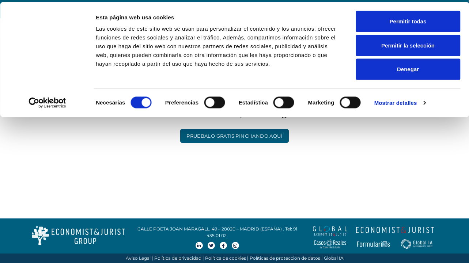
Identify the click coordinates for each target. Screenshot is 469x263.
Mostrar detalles (395, 101)
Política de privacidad (177, 258)
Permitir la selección (408, 43)
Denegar (408, 67)
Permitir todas (408, 19)
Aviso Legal (138, 258)
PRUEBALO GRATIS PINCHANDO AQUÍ (234, 136)
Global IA (334, 258)
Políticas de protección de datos (285, 258)
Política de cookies (225, 258)
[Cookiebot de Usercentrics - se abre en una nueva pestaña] (47, 100)
